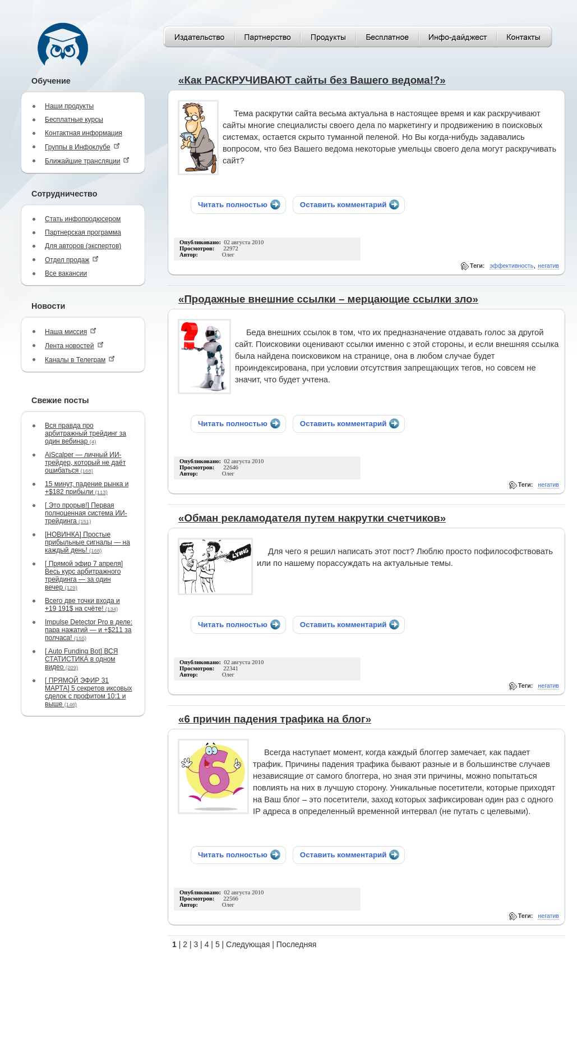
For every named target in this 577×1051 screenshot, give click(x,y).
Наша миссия (70, 331)
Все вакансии (66, 273)
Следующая (248, 944)
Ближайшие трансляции (87, 161)
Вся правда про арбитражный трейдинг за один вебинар (85, 433)
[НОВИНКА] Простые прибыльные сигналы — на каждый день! (87, 542)
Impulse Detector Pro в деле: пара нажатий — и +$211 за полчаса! (88, 630)
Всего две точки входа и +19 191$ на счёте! (82, 605)
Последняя (296, 944)
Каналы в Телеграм (80, 359)
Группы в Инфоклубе (82, 147)
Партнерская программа (83, 232)
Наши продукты (69, 106)
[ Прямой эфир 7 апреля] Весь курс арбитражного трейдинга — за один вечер (84, 575)
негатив (548, 265)
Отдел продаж (72, 259)
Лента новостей (74, 345)
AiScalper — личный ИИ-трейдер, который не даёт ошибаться (85, 462)
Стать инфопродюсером (83, 219)
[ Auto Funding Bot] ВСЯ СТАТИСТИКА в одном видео (81, 659)
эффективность (511, 265)
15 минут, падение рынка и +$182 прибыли (86, 488)
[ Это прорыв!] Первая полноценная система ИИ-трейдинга (86, 513)
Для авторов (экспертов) (83, 246)
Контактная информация (83, 133)
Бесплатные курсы (74, 120)
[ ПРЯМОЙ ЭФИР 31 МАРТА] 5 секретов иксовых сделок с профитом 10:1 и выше (88, 692)
